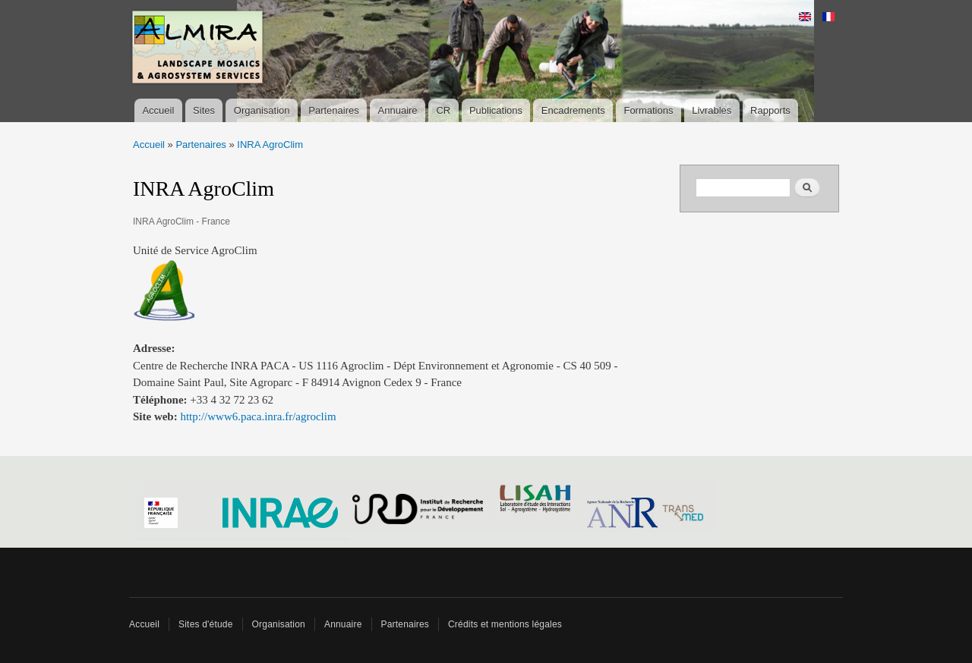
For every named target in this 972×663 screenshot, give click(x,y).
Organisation (262, 110)
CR (443, 110)
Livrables (711, 110)
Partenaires (333, 110)
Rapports (770, 110)
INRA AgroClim (270, 144)
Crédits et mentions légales (505, 624)
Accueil (158, 110)
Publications (495, 110)
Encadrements (573, 110)
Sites (204, 110)
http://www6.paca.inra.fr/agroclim (258, 416)
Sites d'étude (205, 624)
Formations (648, 110)
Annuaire (398, 110)
